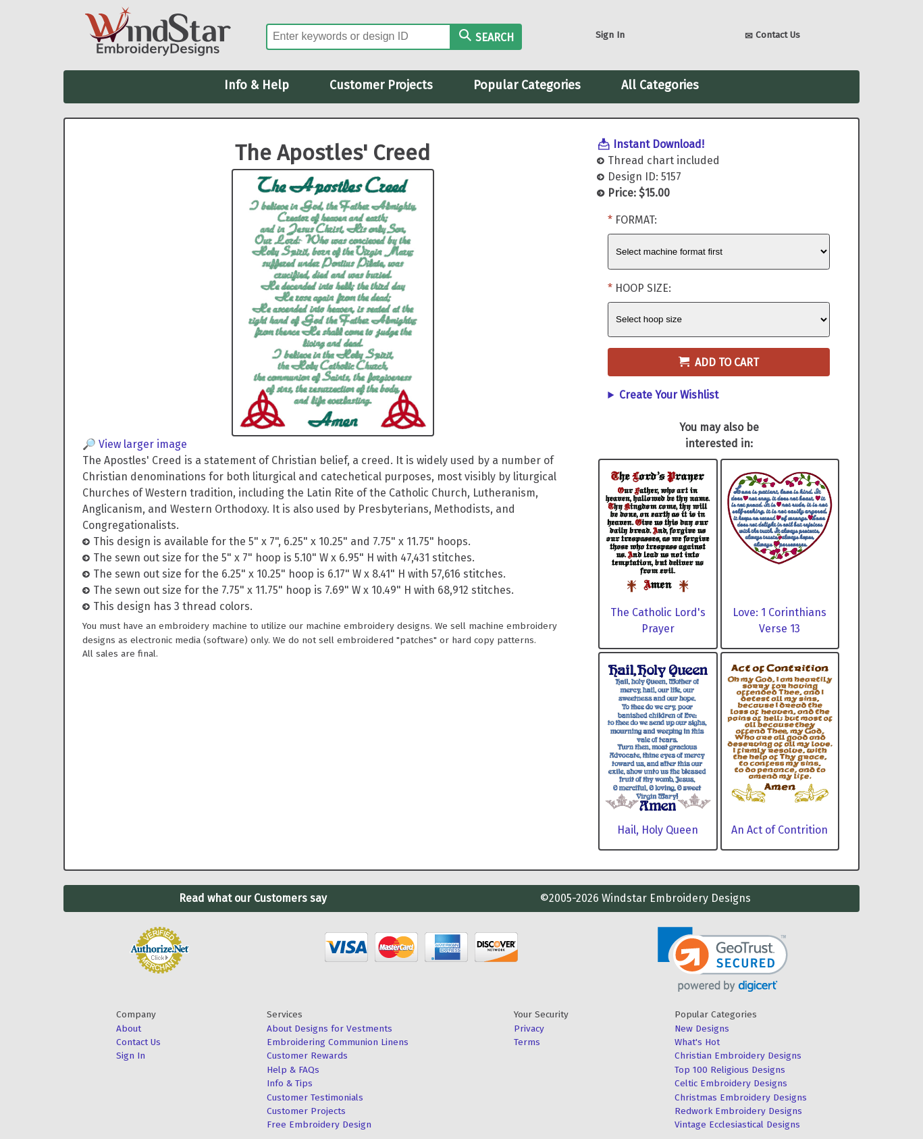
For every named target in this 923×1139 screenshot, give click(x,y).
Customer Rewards (307, 1055)
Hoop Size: (643, 288)
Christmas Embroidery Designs (741, 1097)
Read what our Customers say (253, 898)
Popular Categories (527, 85)
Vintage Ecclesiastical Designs (737, 1124)
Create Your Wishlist (668, 394)
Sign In (610, 35)
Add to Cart (719, 362)
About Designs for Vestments (329, 1028)
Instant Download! (658, 144)
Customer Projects (381, 85)
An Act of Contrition (779, 830)
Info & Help (256, 85)
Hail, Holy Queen (657, 830)
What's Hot (697, 1042)
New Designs (702, 1028)
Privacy (529, 1028)
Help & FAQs (293, 1069)
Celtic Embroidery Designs (731, 1083)
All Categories (660, 85)
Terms (527, 1042)
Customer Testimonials (315, 1097)
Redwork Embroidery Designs (738, 1111)
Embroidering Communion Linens (337, 1042)
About (128, 1028)
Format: (636, 219)
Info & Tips (290, 1083)
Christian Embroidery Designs (738, 1055)
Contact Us (772, 36)
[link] (723, 960)
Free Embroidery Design (319, 1124)
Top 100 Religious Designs (730, 1069)
